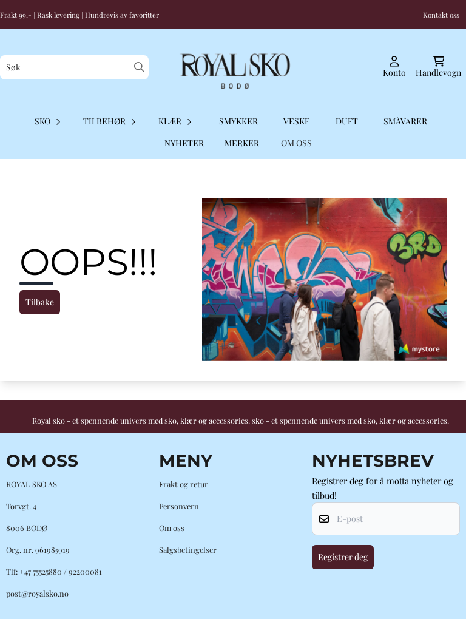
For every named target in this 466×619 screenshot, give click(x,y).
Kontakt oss (441, 14)
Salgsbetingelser (188, 549)
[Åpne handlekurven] (438, 67)
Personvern (179, 506)
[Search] (139, 67)
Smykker (238, 121)
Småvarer (405, 121)
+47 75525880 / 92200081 (60, 571)
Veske (296, 121)
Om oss (171, 528)
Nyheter (184, 143)
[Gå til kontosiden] (394, 67)
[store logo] (232, 67)
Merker (242, 143)
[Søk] (74, 67)
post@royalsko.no (37, 593)
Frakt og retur (183, 484)
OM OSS (296, 143)
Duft (347, 121)
